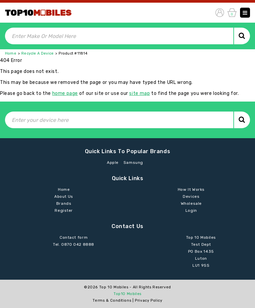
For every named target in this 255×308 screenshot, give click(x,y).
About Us (63, 196)
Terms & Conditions (112, 300)
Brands (63, 203)
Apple (113, 162)
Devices (191, 196)
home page (65, 93)
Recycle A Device (37, 53)
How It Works (191, 189)
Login (191, 210)
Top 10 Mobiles (113, 287)
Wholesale (191, 203)
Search (241, 36)
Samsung (133, 162)
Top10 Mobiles (127, 294)
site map (139, 93)
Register (64, 210)
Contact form (74, 237)
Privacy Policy (148, 300)
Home (10, 53)
